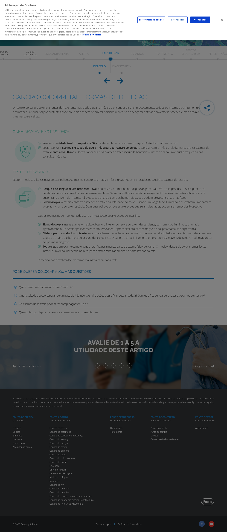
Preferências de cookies (151, 19)
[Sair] (221, 18)
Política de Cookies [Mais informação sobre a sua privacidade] (91, 34)
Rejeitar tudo (178, 19)
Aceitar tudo (200, 19)
